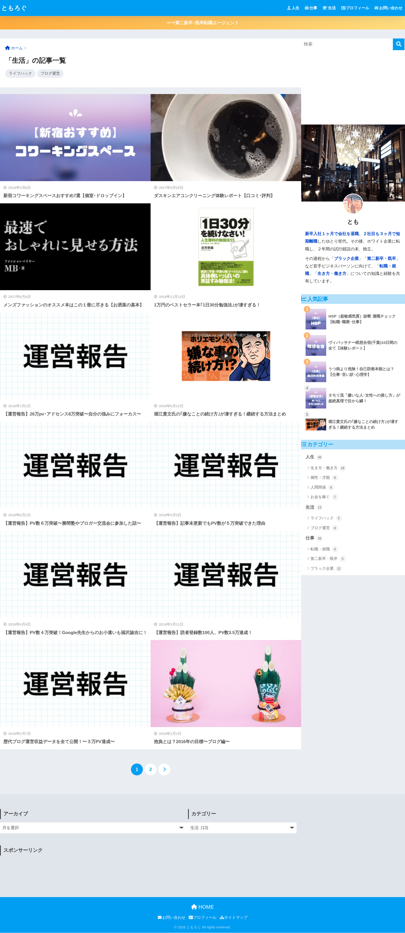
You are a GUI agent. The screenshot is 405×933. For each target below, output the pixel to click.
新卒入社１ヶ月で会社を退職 (332, 234)
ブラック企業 (346, 258)
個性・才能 (324, 478)
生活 (329, 8)
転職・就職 (324, 549)
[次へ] (164, 770)
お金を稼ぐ (324, 497)
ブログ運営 (50, 73)
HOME (202, 907)
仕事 (311, 8)
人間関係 (322, 487)
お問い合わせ (388, 8)
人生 (293, 8)
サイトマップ (233, 918)
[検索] (398, 44)
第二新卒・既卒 (381, 258)
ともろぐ (14, 8)
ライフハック (20, 73)
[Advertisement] (94, 871)
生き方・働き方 (331, 273)
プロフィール (355, 8)
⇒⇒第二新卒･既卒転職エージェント (202, 22)
